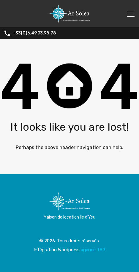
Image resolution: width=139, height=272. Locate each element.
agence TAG (93, 249)
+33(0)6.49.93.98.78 (34, 33)
